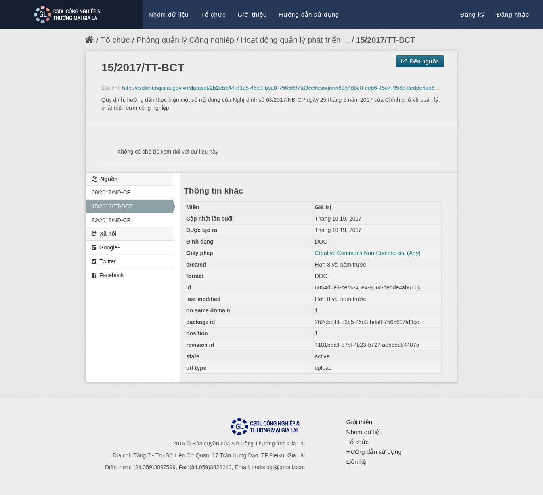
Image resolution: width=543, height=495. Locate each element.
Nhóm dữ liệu (169, 14)
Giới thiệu (252, 14)
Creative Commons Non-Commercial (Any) (368, 253)
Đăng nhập (513, 14)
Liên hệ (356, 461)
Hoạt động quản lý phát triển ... (295, 40)
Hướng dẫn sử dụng (309, 14)
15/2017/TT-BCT (385, 40)
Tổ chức (213, 14)
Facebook (108, 275)
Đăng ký (472, 14)
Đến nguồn (420, 61)
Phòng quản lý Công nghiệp (186, 40)
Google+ (106, 247)
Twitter (104, 261)
